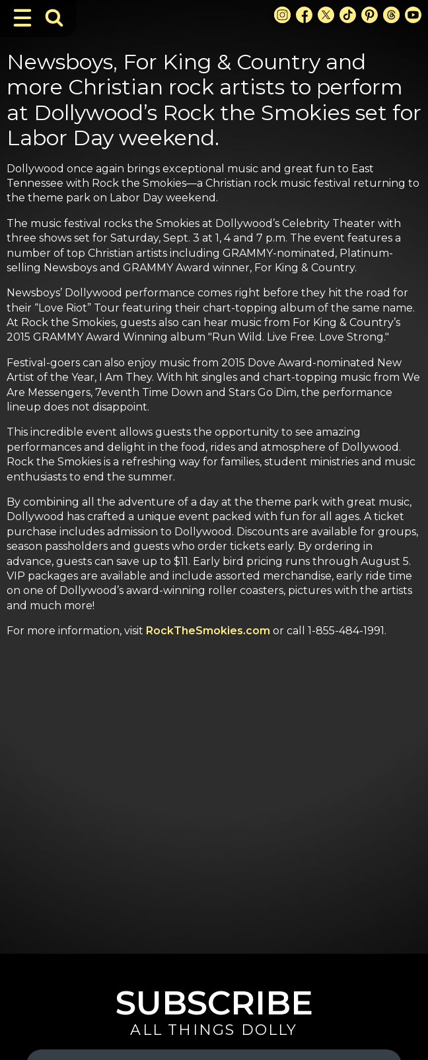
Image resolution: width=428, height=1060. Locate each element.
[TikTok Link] (347, 15)
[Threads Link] (391, 15)
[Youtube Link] (413, 15)
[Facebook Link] (304, 15)
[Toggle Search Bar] (54, 18)
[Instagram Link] (282, 15)
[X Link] (326, 15)
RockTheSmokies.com (208, 630)
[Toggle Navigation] (22, 18)
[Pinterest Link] (369, 15)
